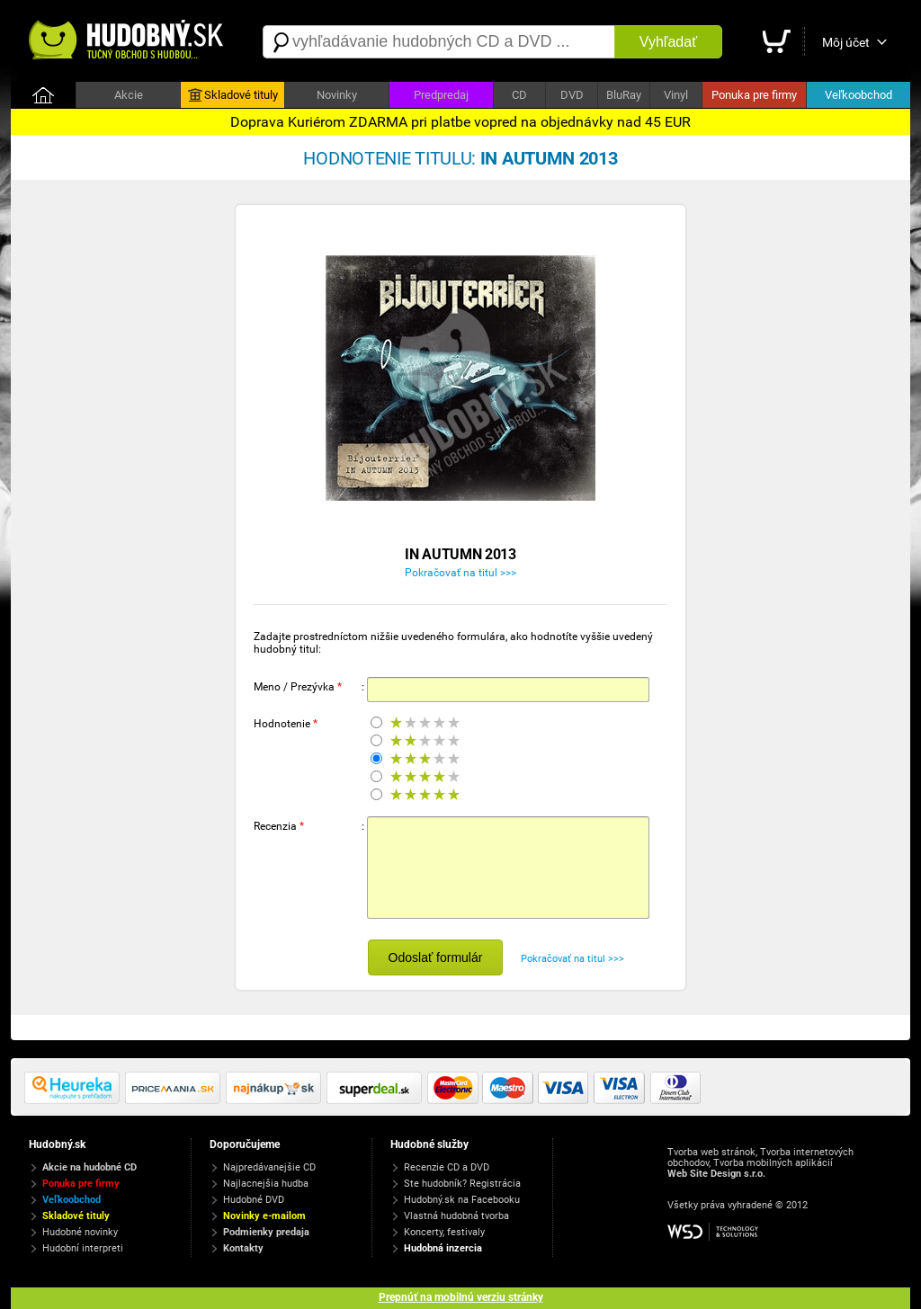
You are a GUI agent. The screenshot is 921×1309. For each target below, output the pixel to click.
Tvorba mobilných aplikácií (773, 1163)
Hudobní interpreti (82, 1248)
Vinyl (676, 95)
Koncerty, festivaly (444, 1232)
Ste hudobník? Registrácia (462, 1183)
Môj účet (846, 42)
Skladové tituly (233, 95)
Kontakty (243, 1248)
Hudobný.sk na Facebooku (462, 1200)
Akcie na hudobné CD (89, 1167)
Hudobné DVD (253, 1200)
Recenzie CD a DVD (446, 1167)
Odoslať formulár (436, 957)
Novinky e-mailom (264, 1216)
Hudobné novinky (80, 1232)
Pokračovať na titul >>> (460, 572)
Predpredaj (441, 95)
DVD (572, 95)
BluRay (623, 95)
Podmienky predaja (266, 1232)
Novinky (337, 95)
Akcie (128, 95)
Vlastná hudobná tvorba (456, 1216)
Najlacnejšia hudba (265, 1183)
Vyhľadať (668, 41)
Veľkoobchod (858, 95)
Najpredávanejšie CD (269, 1167)
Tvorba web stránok (711, 1152)
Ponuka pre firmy (754, 95)
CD (519, 95)
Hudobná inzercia (443, 1248)
